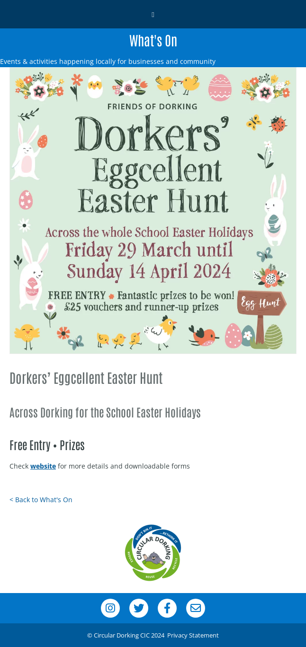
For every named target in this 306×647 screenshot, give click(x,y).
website (43, 465)
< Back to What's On (40, 499)
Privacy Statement (193, 635)
